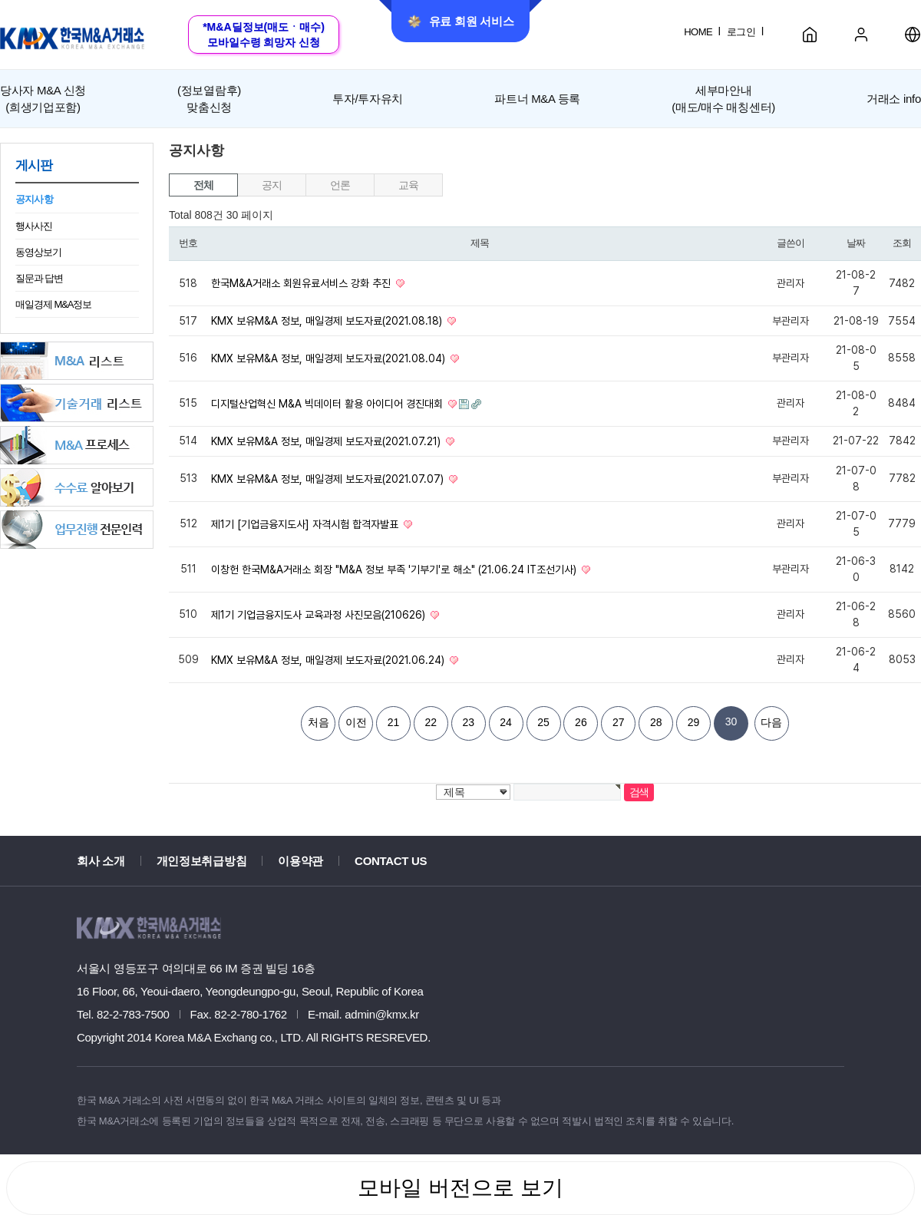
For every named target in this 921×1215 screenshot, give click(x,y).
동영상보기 (38, 252)
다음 (771, 722)
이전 (356, 722)
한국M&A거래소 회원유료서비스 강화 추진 (302, 283)
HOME (698, 32)
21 (394, 722)
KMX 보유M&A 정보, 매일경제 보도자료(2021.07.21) (327, 441)
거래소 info (894, 98)
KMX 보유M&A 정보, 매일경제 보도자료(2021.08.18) (328, 321)
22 (431, 722)
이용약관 (300, 861)
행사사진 (33, 226)
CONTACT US (391, 861)
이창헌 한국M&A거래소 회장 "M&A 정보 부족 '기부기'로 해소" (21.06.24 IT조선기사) (395, 569)
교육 (408, 185)
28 (656, 722)
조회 (901, 243)
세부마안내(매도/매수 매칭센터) (723, 98)
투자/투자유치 (367, 98)
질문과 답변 (39, 278)
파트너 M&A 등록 (537, 98)
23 (468, 722)
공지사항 (34, 199)
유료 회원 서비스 (461, 21)
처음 (318, 722)
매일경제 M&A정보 (53, 304)
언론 (339, 185)
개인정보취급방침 (202, 861)
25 (543, 722)
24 (506, 722)
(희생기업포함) (43, 97)
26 (581, 722)
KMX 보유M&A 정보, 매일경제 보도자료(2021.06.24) (329, 660)
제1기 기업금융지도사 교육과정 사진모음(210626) (319, 615)
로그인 (741, 32)
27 (618, 722)
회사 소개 (101, 861)
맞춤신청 (209, 97)
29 (694, 722)
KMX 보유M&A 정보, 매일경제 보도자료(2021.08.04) (329, 358)
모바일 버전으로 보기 (460, 1188)
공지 (271, 185)
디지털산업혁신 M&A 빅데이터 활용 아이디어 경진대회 (328, 404)
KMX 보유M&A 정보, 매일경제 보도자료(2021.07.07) (329, 479)
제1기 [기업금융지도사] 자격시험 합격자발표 (306, 524)
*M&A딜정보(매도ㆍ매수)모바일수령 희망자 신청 (264, 34)
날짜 (855, 243)
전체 (203, 185)
